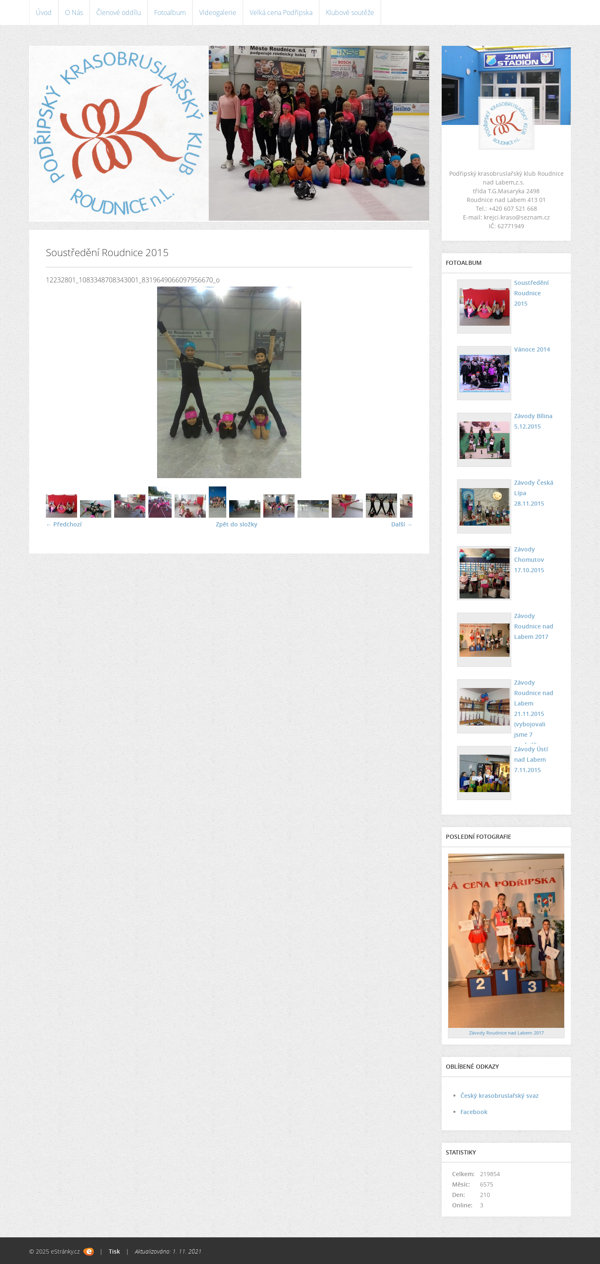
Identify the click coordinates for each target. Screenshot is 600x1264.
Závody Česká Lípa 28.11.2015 (533, 493)
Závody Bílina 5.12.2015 (533, 421)
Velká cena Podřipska (281, 12)
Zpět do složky (237, 524)
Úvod (44, 12)
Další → (401, 524)
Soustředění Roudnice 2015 (531, 293)
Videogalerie (217, 12)
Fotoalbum (170, 12)
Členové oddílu (118, 12)
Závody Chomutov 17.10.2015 (529, 559)
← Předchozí (64, 524)
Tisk (114, 1251)
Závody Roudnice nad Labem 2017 (533, 626)
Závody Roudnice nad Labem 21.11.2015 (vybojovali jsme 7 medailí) (533, 713)
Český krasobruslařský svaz (499, 1095)
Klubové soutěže (350, 12)
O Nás (74, 12)
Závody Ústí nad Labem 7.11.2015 (531, 759)
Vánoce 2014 (532, 349)
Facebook (474, 1112)
